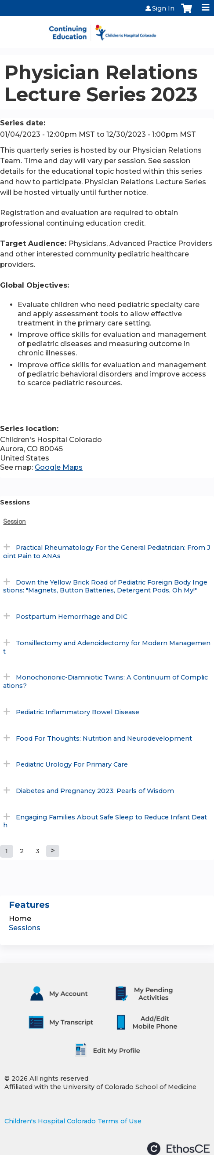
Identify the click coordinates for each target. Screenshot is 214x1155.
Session (14, 521)
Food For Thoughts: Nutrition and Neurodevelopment (104, 738)
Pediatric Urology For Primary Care (72, 764)
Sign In (163, 8)
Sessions (24, 928)
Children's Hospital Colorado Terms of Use (72, 1121)
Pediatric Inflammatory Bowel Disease (77, 712)
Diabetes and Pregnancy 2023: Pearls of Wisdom (95, 791)
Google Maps (59, 467)
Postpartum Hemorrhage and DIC (71, 617)
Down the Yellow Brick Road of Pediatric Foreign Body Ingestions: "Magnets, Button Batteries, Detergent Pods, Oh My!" (105, 586)
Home (20, 918)
